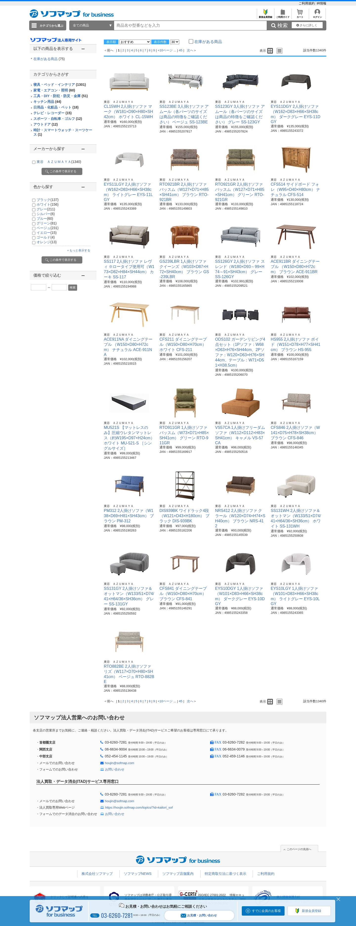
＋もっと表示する (78, 250)
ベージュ (48, 228)
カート (300, 15)
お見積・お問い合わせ (199, 915)
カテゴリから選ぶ (51, 25)
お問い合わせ (114, 769)
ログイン (317, 15)
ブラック (48, 200)
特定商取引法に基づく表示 (225, 874)
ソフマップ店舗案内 (178, 874)
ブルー (45, 218)
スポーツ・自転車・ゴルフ (57, 119)
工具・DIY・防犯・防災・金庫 (60, 96)
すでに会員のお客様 (266, 911)
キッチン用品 (47, 102)
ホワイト (48, 204)
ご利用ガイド (283, 15)
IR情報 (321, 3)
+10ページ (165, 50)
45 (180, 50)
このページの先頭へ (299, 849)
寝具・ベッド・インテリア (59, 85)
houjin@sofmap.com (119, 763)
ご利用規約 (307, 3)
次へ (190, 50)
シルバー (46, 214)
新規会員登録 (265, 15)
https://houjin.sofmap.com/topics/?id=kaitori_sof (139, 807)
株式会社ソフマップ (97, 874)
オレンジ (47, 242)
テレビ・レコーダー (52, 113)
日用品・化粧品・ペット (56, 107)
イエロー (47, 233)
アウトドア (45, 124)
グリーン (47, 223)
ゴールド (46, 237)
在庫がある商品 (49, 59)
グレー (46, 209)
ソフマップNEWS (138, 874)
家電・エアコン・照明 (54, 90)
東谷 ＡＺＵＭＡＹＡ (59, 162)
